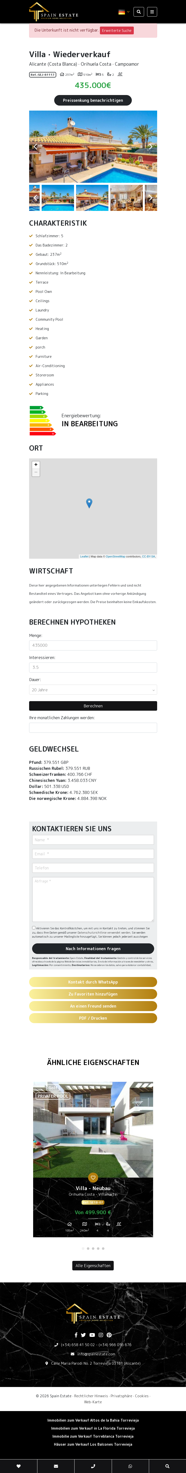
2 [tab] (88, 1248)
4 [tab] (98, 1248)
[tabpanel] (93, 1161)
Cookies (142, 1396)
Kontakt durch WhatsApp (93, 982)
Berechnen (93, 706)
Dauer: (35, 679)
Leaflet (84, 556)
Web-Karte (93, 1402)
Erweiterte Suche (117, 30)
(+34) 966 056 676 (115, 1344)
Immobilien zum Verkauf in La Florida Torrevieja (93, 1428)
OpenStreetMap (116, 556)
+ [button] (35, 465)
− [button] (35, 472)
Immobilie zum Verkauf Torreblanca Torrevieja (93, 1436)
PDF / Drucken (93, 1018)
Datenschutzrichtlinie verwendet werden (104, 933)
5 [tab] (103, 1248)
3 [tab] (93, 1248)
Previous (35, 147)
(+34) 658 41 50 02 (78, 1344)
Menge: (35, 635)
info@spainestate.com (96, 1354)
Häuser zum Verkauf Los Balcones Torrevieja (93, 1444)
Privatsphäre (121, 1396)
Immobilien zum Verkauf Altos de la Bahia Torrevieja (93, 1420)
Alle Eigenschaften (93, 1265)
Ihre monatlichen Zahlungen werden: (62, 717)
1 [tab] (83, 1248)
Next (151, 147)
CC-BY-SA (148, 556)
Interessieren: (42, 657)
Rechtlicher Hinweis (91, 1396)
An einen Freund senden (93, 1006)
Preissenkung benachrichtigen (93, 100)
